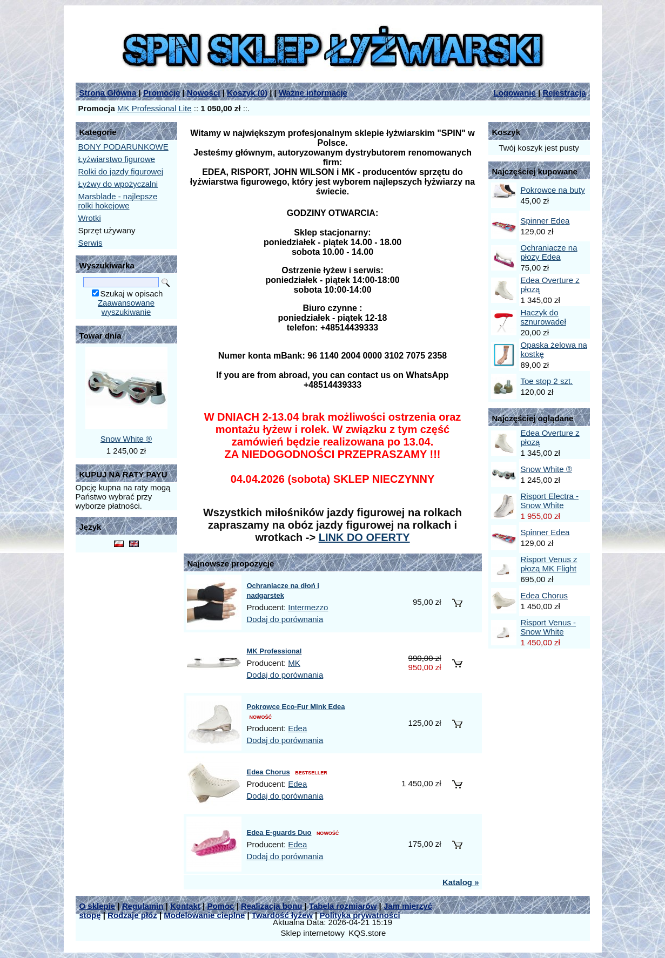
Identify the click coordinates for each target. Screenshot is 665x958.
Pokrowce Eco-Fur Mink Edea (296, 707)
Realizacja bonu (271, 905)
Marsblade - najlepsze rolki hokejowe (118, 201)
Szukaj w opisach (131, 293)
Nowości (203, 92)
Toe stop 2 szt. (547, 381)
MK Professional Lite (154, 108)
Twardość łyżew (282, 915)
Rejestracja (564, 92)
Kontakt (185, 905)
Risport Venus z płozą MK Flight (549, 564)
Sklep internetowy (313, 932)
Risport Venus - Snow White (548, 627)
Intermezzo (308, 607)
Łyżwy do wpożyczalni (118, 183)
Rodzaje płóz (132, 915)
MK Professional (274, 651)
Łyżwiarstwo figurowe (117, 159)
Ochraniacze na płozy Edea (549, 252)
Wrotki (89, 217)
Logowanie (515, 92)
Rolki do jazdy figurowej (121, 171)
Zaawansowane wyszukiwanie (126, 307)
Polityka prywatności (360, 915)
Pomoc (220, 905)
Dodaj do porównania (285, 619)
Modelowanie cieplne (204, 915)
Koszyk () (247, 92)
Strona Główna (108, 92)
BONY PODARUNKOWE (123, 146)
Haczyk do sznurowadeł (543, 317)
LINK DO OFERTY (364, 537)
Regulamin (143, 905)
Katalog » (460, 882)
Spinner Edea (545, 220)
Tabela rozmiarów (343, 905)
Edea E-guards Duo (279, 832)
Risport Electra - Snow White (550, 500)
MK (294, 662)
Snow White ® (126, 438)
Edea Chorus (268, 772)
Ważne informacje (313, 92)
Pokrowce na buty (553, 189)
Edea (297, 728)
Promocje (161, 92)
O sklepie (97, 905)
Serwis (90, 242)
